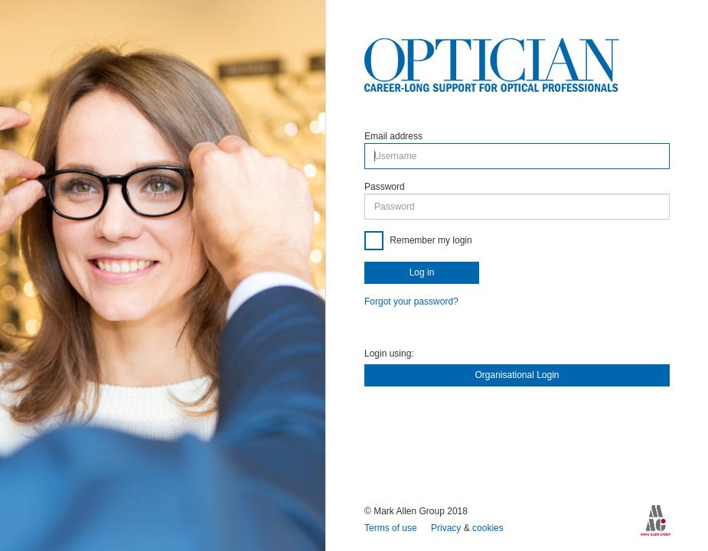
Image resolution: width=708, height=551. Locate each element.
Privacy (447, 528)
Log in (422, 272)
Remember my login (429, 240)
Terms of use (391, 528)
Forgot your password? (411, 301)
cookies (488, 528)
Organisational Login (517, 375)
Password (384, 186)
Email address (393, 136)
